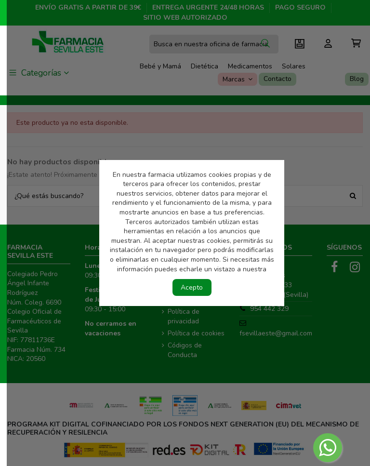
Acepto (192, 287)
